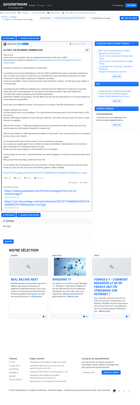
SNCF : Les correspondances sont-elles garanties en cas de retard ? (114, 51)
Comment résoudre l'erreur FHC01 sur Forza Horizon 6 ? (78, 18)
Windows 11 (61, 279)
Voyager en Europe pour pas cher (112, 71)
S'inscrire (131, 5)
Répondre (8, 38)
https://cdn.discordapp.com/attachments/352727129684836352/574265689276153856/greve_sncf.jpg (45, 173)
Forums (32, 5)
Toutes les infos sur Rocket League (113, 93)
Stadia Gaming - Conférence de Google (115, 91)
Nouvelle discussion (28, 38)
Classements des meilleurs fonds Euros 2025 (48, 362)
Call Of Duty (14, 369)
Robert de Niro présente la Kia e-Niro (114, 96)
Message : (7, 226)
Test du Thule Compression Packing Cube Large (116, 57)
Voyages (13, 17)
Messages (41, 5)
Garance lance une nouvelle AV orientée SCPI (48, 381)
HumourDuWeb (38, 13)
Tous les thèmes (15, 379)
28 (85, 316)
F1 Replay (23, 13)
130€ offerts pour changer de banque (78, 13)
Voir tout (116, 76)
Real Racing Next (24, 279)
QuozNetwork (15, 4)
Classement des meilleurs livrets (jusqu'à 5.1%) (49, 371)
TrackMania (13, 372)
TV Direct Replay (8, 13)
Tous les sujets (129, 18)
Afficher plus (36, 296)
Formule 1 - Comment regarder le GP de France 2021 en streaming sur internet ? (111, 286)
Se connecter (118, 5)
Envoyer (8, 241)
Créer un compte (111, 372)
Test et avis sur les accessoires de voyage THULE (116, 62)
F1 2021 (12, 362)
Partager (84, 183)
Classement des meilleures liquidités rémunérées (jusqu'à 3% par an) (45, 376)
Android (12, 376)
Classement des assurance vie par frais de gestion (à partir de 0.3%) (47, 366)
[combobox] (104, 18)
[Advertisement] (70, 29)
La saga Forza (14, 365)
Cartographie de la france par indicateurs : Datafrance (116, 67)
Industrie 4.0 (53, 13)
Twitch (49, 5)
